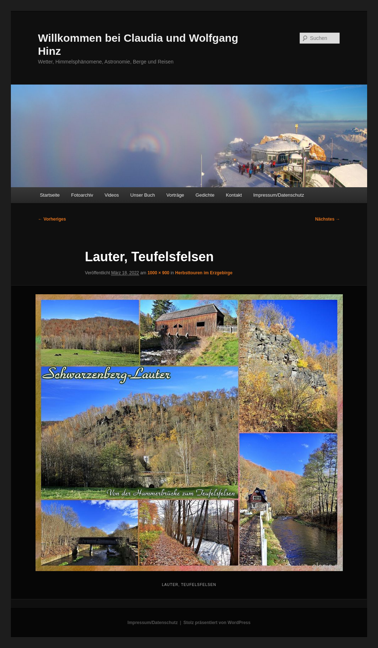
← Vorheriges (52, 219)
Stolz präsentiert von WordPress (216, 622)
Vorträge (175, 195)
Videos (112, 195)
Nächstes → (327, 219)
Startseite (50, 195)
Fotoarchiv (82, 195)
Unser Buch (142, 195)
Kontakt (234, 195)
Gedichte (205, 195)
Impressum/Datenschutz (278, 195)
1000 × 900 (158, 272)
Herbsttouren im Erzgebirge (203, 272)
